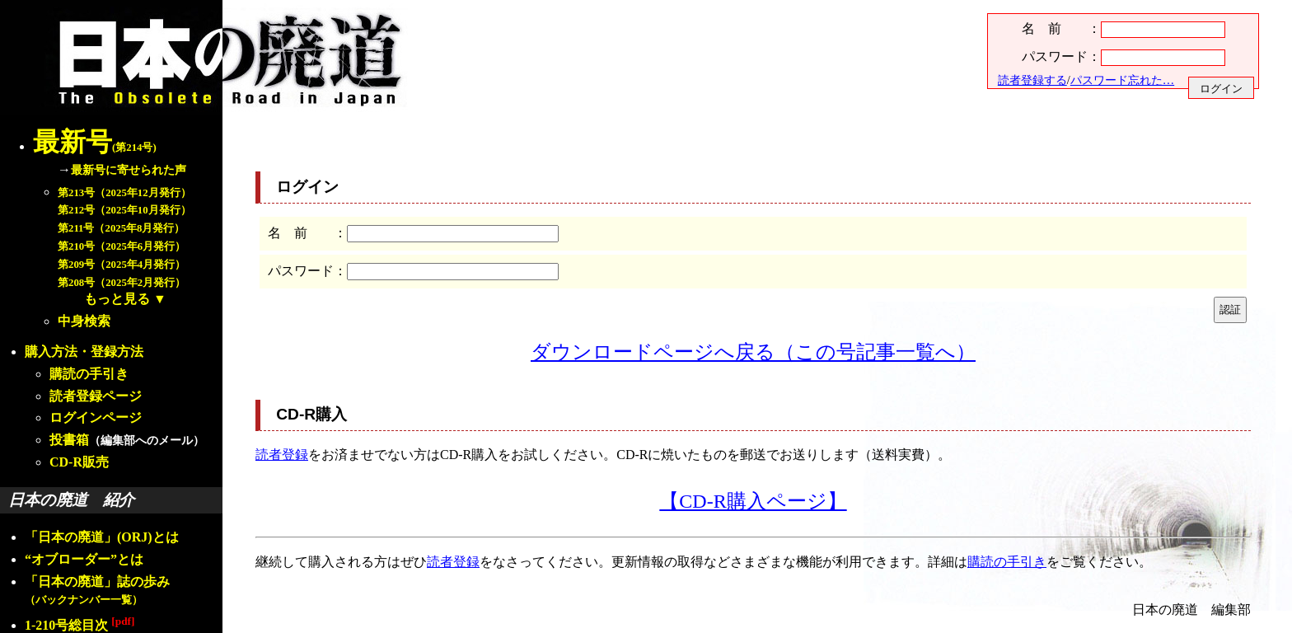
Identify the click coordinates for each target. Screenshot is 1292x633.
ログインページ (95, 417)
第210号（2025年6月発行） (121, 246)
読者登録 (281, 455)
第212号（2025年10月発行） (124, 210)
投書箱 (69, 440)
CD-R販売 (79, 462)
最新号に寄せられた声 (128, 169)
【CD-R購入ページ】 (752, 501)
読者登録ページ (95, 396)
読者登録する (1032, 80)
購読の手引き (89, 374)
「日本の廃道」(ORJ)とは (102, 537)
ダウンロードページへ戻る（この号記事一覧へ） (753, 352)
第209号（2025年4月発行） (121, 264)
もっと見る (117, 299)
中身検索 (84, 321)
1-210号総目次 (79, 625)
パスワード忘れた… (1122, 80)
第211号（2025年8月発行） (121, 228)
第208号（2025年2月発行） (121, 282)
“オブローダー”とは (84, 559)
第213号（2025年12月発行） (124, 193)
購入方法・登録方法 (84, 352)
